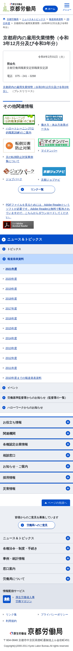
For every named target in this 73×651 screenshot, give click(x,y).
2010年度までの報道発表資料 (23, 377)
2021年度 (11, 268)
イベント (12, 387)
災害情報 (36, 488)
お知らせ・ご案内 (36, 466)
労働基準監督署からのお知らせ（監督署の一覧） (37, 397)
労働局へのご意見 (37, 525)
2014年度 (11, 338)
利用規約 (11, 620)
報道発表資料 (15, 259)
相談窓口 (36, 455)
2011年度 (11, 368)
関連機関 (36, 433)
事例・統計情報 (36, 558)
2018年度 (11, 298)
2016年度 (11, 318)
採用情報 (36, 477)
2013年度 (11, 348)
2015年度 (11, 328)
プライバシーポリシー (54, 614)
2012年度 (11, 358)
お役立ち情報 (36, 422)
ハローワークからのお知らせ (25, 407)
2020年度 (11, 278)
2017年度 (11, 308)
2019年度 (11, 288)
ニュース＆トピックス (36, 538)
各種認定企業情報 (36, 444)
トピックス (14, 249)
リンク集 (11, 614)
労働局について (36, 579)
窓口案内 (36, 568)
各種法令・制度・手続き (36, 548)
